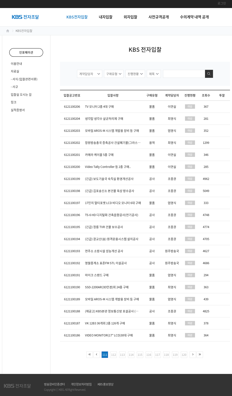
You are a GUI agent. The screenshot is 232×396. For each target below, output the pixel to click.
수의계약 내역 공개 (194, 17)
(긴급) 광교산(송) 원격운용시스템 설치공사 (111, 239)
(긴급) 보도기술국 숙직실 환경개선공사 (109, 179)
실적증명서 (18, 110)
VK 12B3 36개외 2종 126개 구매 (105, 323)
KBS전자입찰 (77, 17)
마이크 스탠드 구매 (97, 275)
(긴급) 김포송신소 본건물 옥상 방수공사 (109, 191)
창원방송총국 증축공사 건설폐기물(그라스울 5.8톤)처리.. (120, 142)
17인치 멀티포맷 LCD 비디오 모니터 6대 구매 (113, 203)
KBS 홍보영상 (105, 384)
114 (131, 355)
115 (140, 355)
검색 (209, 74)
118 (166, 355)
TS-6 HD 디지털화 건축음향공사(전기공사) (111, 215)
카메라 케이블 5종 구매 (99, 154)
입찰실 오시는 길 (21, 94)
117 (157, 355)
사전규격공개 (158, 17)
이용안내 (16, 63)
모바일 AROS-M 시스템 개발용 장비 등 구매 (112, 130)
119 (175, 355)
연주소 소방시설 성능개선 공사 (104, 251)
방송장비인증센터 (54, 384)
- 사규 (14, 86)
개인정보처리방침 (81, 384)
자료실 (15, 71)
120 (184, 355)
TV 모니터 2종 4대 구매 (99, 106)
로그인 (222, 3)
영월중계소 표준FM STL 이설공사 (106, 263)
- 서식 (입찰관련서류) (24, 79)
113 (122, 355)
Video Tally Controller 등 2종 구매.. (108, 166)
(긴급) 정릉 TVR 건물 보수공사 (104, 227)
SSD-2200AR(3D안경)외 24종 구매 (107, 287)
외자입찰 (130, 17)
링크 (13, 102)
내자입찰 (105, 17)
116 (148, 355)
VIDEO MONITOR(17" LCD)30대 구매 (109, 335)
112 (113, 355)
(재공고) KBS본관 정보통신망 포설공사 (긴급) (113, 311)
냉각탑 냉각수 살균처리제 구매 (104, 118)
